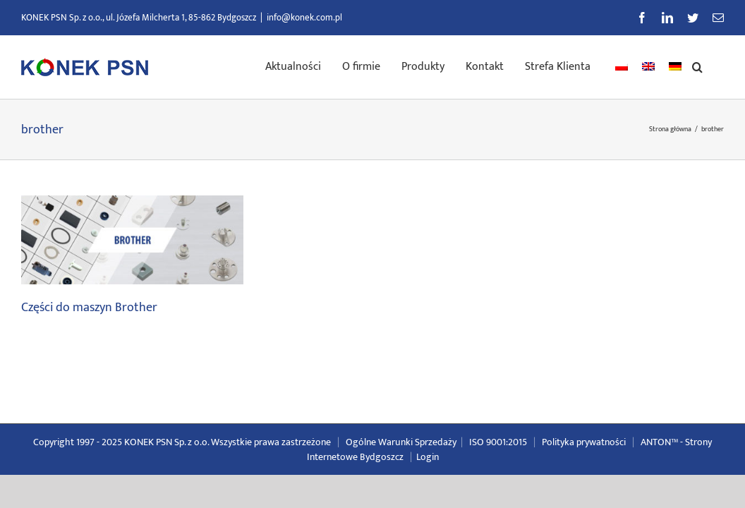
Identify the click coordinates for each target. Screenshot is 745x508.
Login (427, 457)
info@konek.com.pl (304, 17)
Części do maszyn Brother (89, 307)
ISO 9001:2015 (498, 442)
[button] (718, 65)
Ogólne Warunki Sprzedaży (401, 442)
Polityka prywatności (584, 442)
